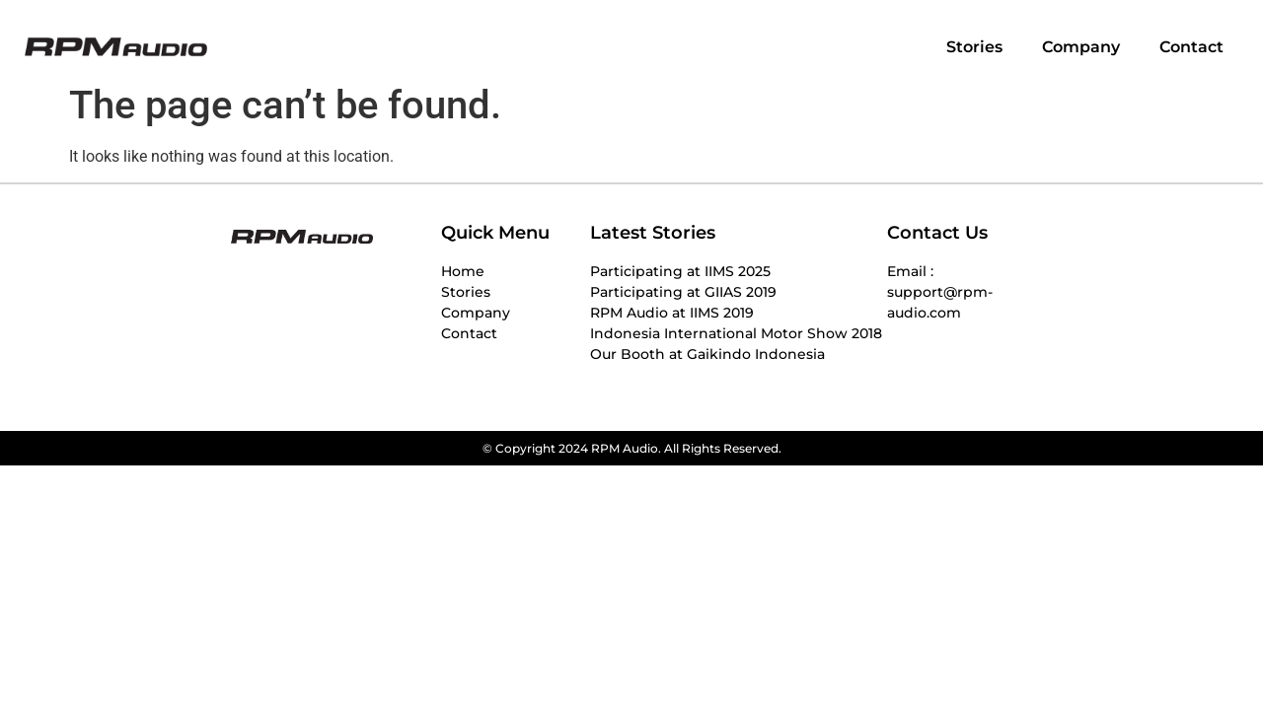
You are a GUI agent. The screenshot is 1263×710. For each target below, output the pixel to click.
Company (1081, 46)
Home (462, 271)
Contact (1191, 46)
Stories (974, 46)
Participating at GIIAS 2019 (683, 292)
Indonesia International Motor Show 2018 (736, 333)
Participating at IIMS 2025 (680, 271)
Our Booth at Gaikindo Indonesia (707, 354)
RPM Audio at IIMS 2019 (672, 312)
